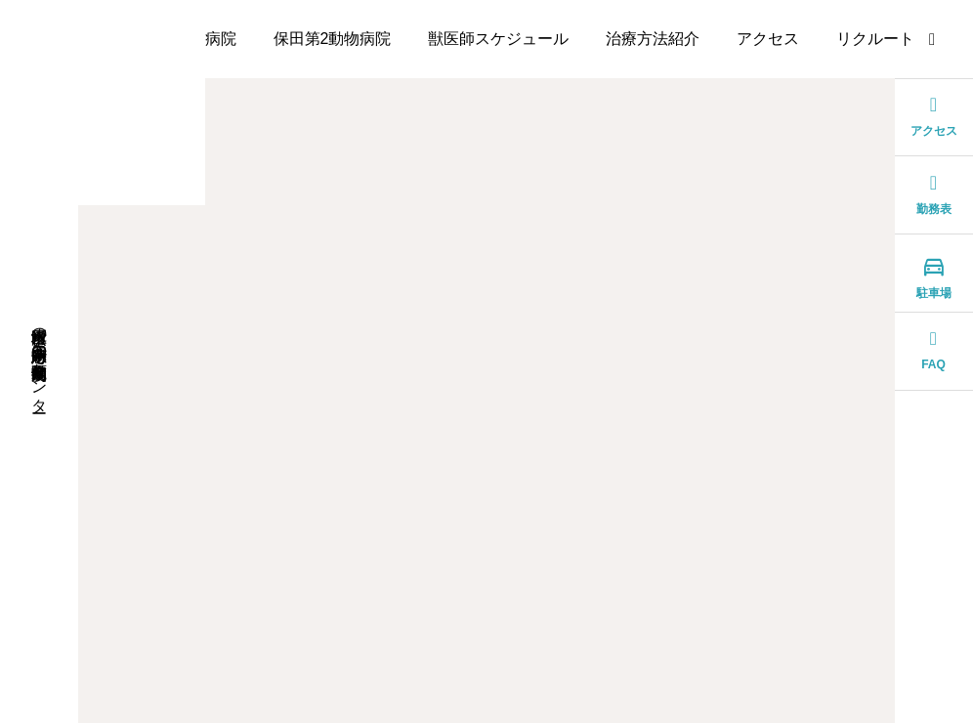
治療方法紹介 (652, 38)
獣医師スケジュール (498, 38)
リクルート (875, 38)
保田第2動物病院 (333, 38)
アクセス (768, 38)
